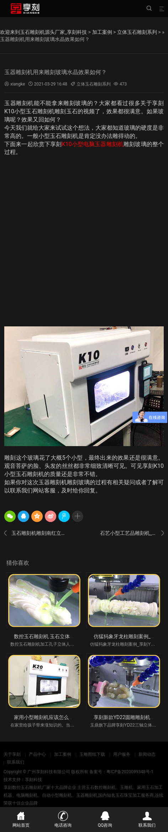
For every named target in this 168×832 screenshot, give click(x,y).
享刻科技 (33, 779)
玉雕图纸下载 (92, 754)
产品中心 (37, 754)
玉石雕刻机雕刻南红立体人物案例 (36, 533)
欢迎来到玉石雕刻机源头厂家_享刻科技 (43, 32)
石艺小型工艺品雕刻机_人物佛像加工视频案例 (132, 533)
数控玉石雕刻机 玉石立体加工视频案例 (57, 636)
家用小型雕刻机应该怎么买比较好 (51, 717)
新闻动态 (147, 754)
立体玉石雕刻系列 (137, 32)
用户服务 (121, 754)
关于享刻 (12, 754)
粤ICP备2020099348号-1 (129, 771)
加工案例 (102, 32)
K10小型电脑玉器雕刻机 (93, 144)
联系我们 (15, 762)
